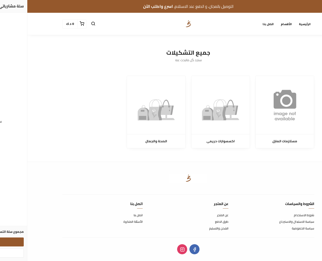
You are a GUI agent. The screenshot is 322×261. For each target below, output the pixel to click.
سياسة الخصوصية (275, 228)
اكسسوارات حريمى (193, 141)
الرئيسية (277, 24)
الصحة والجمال (129, 141)
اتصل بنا (240, 24)
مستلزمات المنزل (257, 141)
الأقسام (258, 24)
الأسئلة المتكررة (105, 222)
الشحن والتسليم (191, 228)
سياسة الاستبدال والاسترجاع (269, 222)
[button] (65, 23)
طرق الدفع (194, 222)
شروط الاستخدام (276, 215)
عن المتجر (195, 215)
